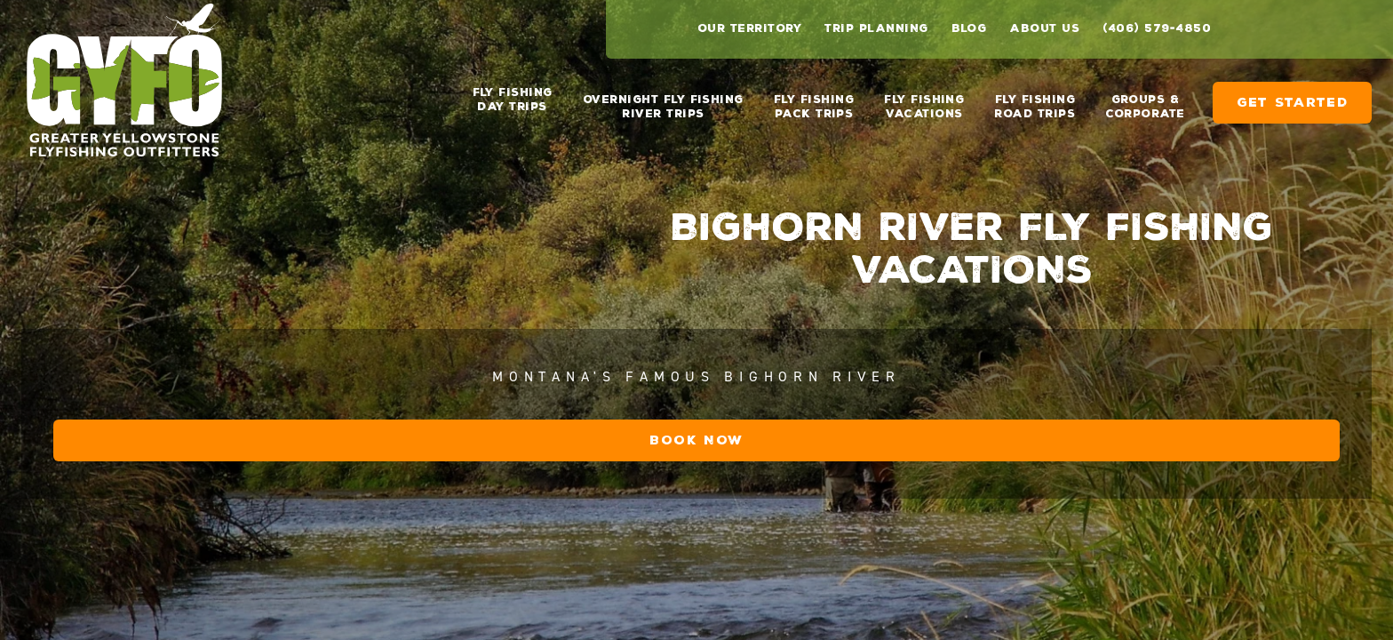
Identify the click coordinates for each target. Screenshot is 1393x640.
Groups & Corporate (1144, 99)
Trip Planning (875, 28)
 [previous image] (1322, 609)
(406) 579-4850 (1156, 28)
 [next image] (1369, 609)
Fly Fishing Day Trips (513, 99)
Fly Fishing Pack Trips (814, 99)
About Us (1044, 28)
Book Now (1008, 547)
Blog (969, 28)
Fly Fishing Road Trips (1034, 99)
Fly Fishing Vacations (924, 99)
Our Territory (749, 28)
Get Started (1292, 95)
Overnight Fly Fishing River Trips (663, 99)
